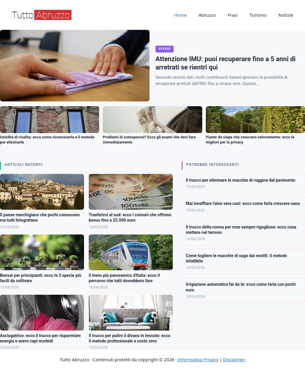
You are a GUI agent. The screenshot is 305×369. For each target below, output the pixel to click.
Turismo (258, 15)
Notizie (285, 15)
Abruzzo (207, 15)
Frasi (232, 15)
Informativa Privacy (198, 359)
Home (180, 15)
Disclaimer (234, 359)
